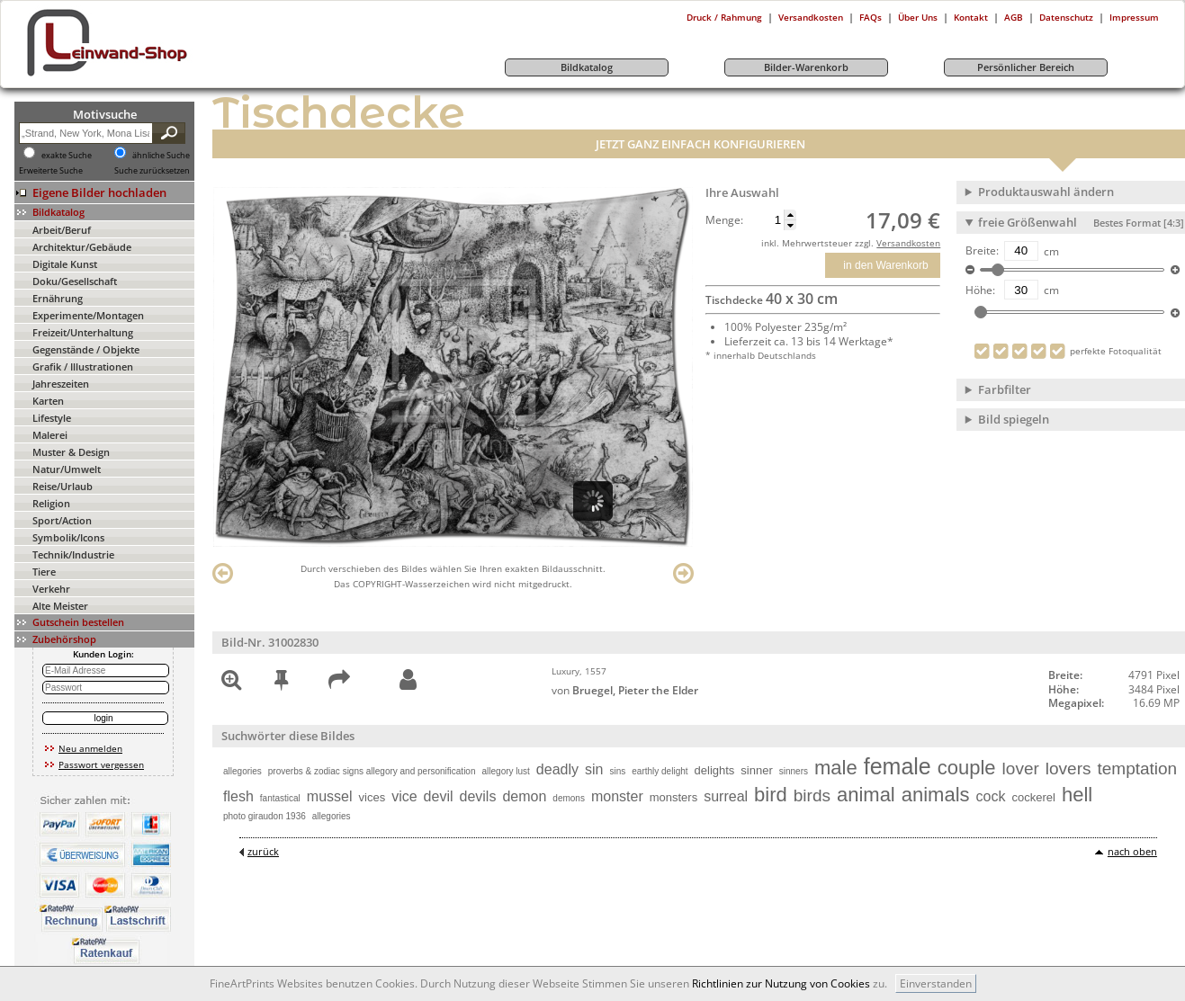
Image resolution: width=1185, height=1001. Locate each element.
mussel (330, 796)
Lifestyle (51, 418)
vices (372, 797)
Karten (48, 400)
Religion (51, 503)
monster (617, 796)
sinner (756, 770)
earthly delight (659, 771)
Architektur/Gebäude (81, 247)
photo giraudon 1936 (264, 816)
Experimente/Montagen (88, 315)
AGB (1013, 17)
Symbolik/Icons (68, 537)
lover (1020, 768)
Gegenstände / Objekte (85, 349)
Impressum (1134, 17)
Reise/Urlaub (62, 486)
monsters (673, 797)
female (897, 766)
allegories (242, 771)
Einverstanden (936, 983)
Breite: (982, 251)
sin (594, 769)
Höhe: (980, 290)
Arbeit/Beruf (61, 230)
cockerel (1033, 797)
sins (617, 771)
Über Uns (918, 17)
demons (568, 798)
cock (991, 796)
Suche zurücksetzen (152, 170)
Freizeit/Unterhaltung (82, 332)
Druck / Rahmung (724, 17)
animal (866, 794)
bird (770, 794)
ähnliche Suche (161, 155)
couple (967, 767)
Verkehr (51, 588)
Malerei (49, 435)
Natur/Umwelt (66, 469)
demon (524, 796)
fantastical (280, 798)
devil (438, 796)
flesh (238, 796)
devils (478, 796)
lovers (1068, 768)
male (835, 767)
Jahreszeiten (60, 383)
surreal (726, 796)
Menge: (724, 220)
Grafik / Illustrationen (82, 366)
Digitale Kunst (64, 264)
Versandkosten (810, 17)
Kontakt (971, 17)
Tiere (44, 571)
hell (1077, 794)
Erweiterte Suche (51, 170)
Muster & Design (71, 452)
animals (936, 794)
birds (812, 795)
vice (404, 796)
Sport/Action (62, 520)
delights (715, 770)
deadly (557, 769)
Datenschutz (1066, 17)
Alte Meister (60, 605)
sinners (793, 771)
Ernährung (57, 298)
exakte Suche (66, 155)
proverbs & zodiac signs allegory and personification (372, 771)
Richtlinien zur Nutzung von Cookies (781, 983)
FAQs (870, 17)
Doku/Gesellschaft (74, 281)
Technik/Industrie (73, 554)
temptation (1137, 768)
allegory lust (506, 771)
